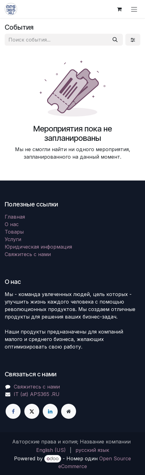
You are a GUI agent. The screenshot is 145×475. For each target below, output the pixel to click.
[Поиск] (115, 40)
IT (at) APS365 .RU (37, 394)
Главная (15, 217)
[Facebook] (13, 411)
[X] (31, 411)
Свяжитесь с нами (28, 254)
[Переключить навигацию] (134, 9)
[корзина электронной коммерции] (119, 9)
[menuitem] (51, 450)
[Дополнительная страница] (68, 411)
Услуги (13, 239)
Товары (14, 232)
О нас (12, 224)
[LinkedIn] (50, 411)
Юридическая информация (38, 247)
